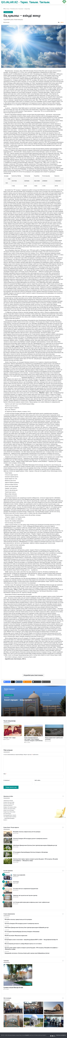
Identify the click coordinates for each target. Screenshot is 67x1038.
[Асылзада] (8, 884)
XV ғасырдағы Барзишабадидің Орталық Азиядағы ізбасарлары (30, 852)
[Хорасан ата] (13, 1021)
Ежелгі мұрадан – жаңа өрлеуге (17, 701)
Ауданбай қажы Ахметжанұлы (33, 675)
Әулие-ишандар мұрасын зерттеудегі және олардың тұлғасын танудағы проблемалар (33, 739)
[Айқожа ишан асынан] (53, 1008)
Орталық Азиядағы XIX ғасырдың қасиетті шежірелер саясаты (30, 838)
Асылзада (16, 881)
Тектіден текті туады (10, 737)
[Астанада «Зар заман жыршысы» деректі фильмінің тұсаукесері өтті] (33, 1008)
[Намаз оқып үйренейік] (8, 877)
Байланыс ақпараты (61, 1035)
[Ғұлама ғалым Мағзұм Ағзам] (18, 975)
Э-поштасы (7, 780)
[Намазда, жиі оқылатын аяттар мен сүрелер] (8, 897)
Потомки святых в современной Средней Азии (25, 888)
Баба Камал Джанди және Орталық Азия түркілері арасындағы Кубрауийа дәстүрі (35, 845)
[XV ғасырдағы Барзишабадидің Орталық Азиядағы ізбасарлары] (8, 854)
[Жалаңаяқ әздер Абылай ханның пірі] (53, 1021)
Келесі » (5, 820)
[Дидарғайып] (33, 1021)
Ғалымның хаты (14, 8)
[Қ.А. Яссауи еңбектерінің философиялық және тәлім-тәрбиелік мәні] (8, 904)
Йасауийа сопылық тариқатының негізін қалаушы (26, 831)
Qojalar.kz (27, 1035)
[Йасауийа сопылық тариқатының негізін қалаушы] (8, 834)
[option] (33, 701)
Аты (5, 773)
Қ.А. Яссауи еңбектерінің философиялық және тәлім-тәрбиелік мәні (31, 902)
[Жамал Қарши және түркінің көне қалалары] (54, 730)
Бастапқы (6, 8)
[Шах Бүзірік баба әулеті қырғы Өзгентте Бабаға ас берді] (13, 1008)
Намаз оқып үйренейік (19, 875)
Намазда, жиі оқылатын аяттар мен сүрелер (25, 895)
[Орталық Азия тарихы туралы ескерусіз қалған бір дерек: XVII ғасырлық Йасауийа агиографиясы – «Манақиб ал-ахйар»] (8, 861)
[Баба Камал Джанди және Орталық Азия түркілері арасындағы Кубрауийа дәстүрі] (8, 847)
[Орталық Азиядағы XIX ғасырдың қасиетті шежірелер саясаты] (8, 841)
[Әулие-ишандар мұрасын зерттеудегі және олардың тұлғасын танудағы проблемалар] (33, 730)
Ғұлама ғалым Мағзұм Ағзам (13, 987)
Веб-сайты (37, 780)
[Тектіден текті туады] (13, 730)
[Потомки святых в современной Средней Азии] (8, 891)
